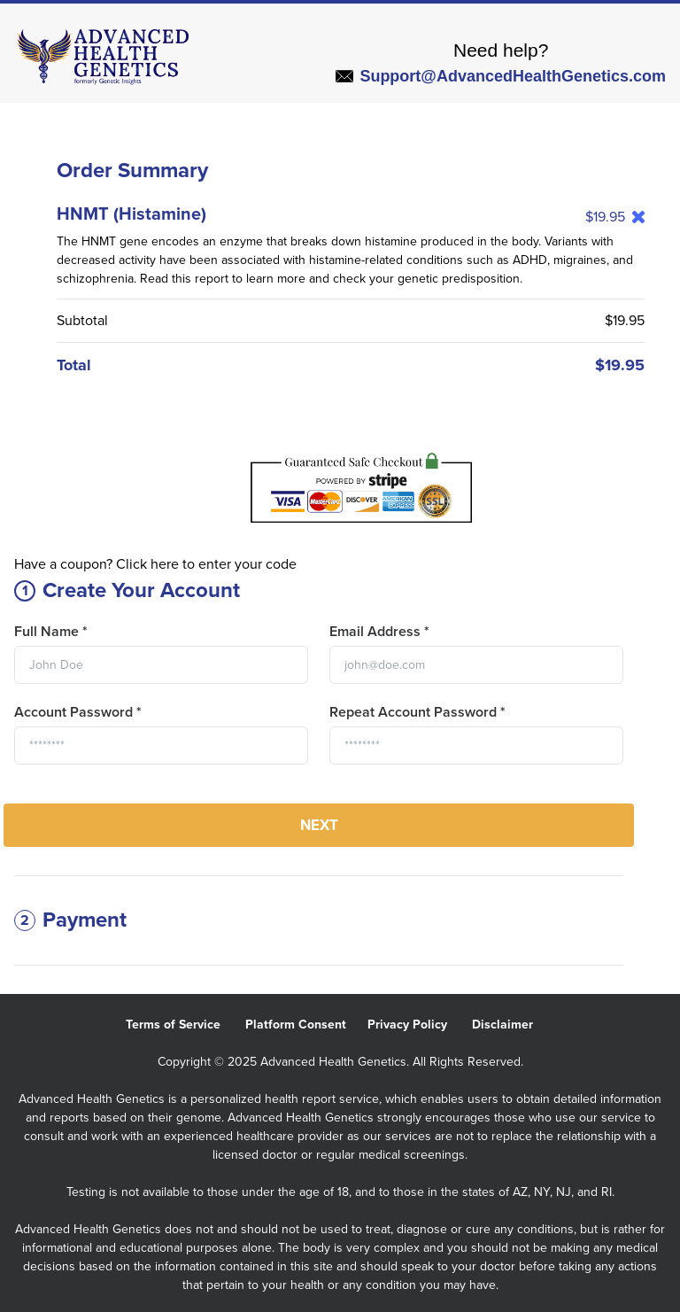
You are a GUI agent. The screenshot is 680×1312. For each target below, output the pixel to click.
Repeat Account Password (417, 712)
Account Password (78, 712)
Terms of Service (185, 1024)
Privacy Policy (419, 1024)
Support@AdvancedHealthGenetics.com (501, 76)
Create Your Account (127, 590)
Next (319, 825)
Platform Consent (306, 1024)
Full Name (51, 631)
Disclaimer (513, 1024)
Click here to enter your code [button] (206, 564)
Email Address (379, 631)
